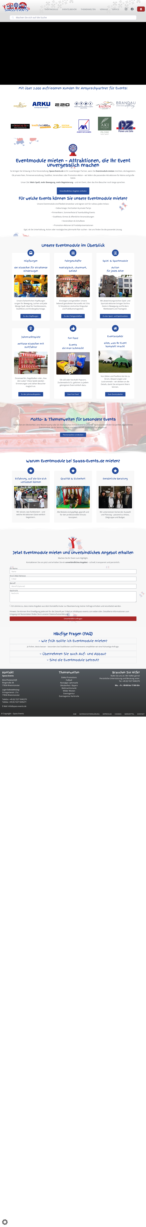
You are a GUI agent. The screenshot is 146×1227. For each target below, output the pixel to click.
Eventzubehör (70, 9)
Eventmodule (52, 9)
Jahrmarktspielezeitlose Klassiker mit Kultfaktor (31, 342)
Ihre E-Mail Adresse (18, 576)
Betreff (12, 583)
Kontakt (140, 714)
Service (116, 9)
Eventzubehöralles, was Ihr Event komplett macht (115, 341)
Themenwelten (89, 9)
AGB (74, 714)
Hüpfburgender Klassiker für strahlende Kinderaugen (30, 266)
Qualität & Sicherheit (73, 478)
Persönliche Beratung (115, 478)
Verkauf (104, 9)
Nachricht (14, 590)
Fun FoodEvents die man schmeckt (73, 343)
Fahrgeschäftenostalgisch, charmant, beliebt (73, 266)
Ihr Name (13, 568)
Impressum (107, 714)
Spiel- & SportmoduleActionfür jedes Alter (115, 266)
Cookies (118, 714)
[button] (5, 1222)
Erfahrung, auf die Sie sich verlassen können (30, 480)
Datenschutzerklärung (89, 714)
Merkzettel (129, 714)
